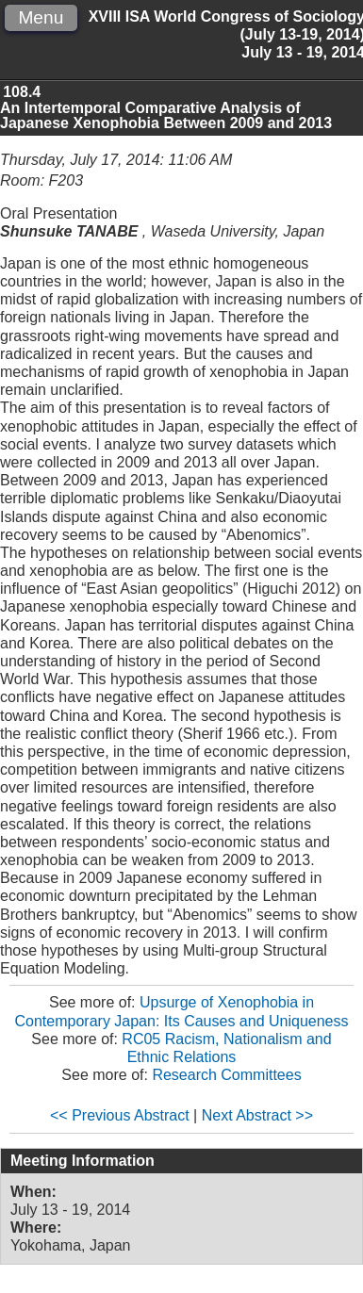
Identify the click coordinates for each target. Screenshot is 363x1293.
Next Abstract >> (257, 1115)
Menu (40, 17)
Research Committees (226, 1075)
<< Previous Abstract (120, 1115)
